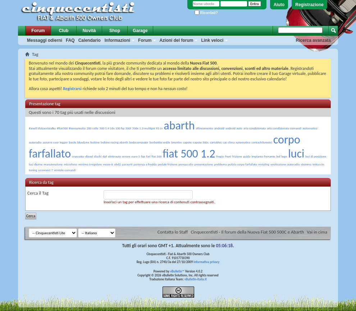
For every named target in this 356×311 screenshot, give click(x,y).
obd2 (117, 164)
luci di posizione (315, 156)
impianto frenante (263, 156)
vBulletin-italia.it (195, 279)
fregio (220, 156)
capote (187, 142)
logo (284, 156)
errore (126, 156)
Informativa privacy (206, 262)
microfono (70, 164)
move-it (108, 164)
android (219, 128)
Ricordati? (206, 13)
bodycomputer (139, 142)
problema (220, 164)
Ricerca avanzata (313, 40)
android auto (233, 128)
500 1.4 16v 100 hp (111, 128)
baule (72, 142)
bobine (95, 142)
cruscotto (78, 156)
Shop (114, 30)
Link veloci (212, 40)
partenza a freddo (145, 164)
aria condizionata (254, 128)
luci (296, 154)
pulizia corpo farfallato (242, 164)
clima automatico (239, 142)
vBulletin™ (177, 271)
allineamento (204, 128)
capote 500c (201, 142)
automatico (310, 128)
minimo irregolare (90, 164)
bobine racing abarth (114, 142)
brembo (177, 142)
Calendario (89, 40)
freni (228, 156)
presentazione (204, 164)
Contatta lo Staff (173, 232)
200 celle (93, 128)
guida (246, 156)
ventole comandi (65, 170)
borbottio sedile (160, 142)
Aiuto (279, 4)
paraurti (127, 164)
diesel (89, 156)
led (278, 156)
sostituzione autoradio (285, 164)
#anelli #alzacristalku (42, 128)
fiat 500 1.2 (189, 154)
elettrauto (114, 156)
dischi (97, 156)
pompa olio (185, 164)
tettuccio (318, 164)
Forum (38, 30)
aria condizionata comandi (284, 128)
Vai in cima (317, 232)
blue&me (83, 142)
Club (64, 30)
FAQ (70, 40)
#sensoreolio (77, 128)
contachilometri (261, 142)
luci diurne (36, 164)
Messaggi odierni (44, 40)
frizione (237, 156)
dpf (104, 156)
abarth (179, 126)
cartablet (216, 142)
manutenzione (53, 164)
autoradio (35, 142)
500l (128, 128)
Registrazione (309, 4)
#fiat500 (62, 128)
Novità (89, 30)
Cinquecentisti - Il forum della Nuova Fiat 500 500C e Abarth (247, 232)
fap (143, 156)
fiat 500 (157, 156)
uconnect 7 (45, 170)
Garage (140, 30)
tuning (33, 170)
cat (225, 142)
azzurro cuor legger (55, 142)
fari (148, 156)
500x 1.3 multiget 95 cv (147, 128)
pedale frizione (167, 164)
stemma (306, 164)
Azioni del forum (176, 40)
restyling (263, 164)
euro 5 (135, 156)
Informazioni (117, 40)
